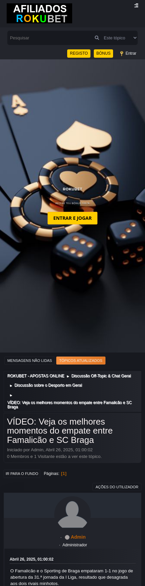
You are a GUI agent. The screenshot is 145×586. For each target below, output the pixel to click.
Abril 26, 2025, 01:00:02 (32, 559)
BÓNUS (103, 53)
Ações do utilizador (116, 487)
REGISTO (79, 53)
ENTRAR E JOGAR (72, 218)
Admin (78, 537)
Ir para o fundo (22, 474)
